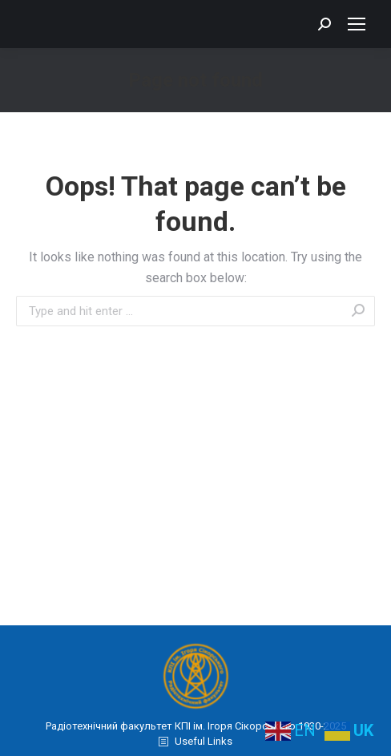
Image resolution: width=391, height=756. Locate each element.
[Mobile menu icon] (356, 24)
